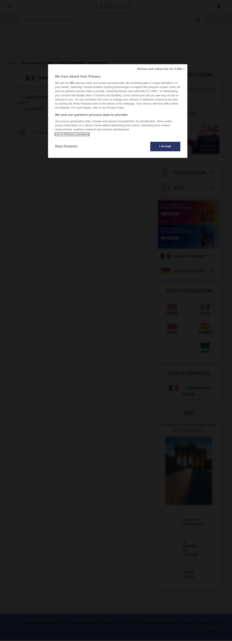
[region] (117, 111)
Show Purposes (66, 146)
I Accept (165, 146)
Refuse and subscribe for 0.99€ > (161, 69)
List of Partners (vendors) (72, 134)
